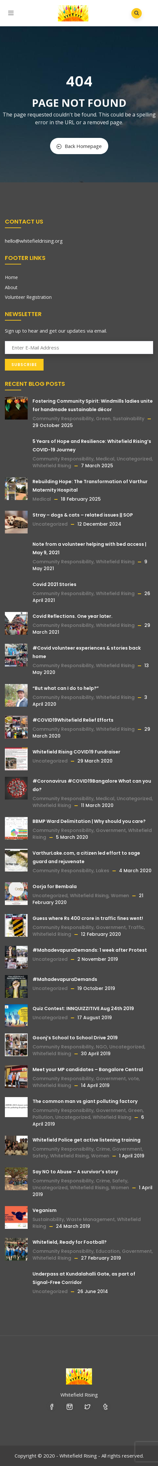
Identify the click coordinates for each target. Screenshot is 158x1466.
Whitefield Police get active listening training (86, 1140)
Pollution (43, 1117)
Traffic (136, 927)
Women (120, 895)
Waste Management (90, 1219)
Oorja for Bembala (55, 886)
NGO (101, 1047)
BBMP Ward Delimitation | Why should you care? (89, 821)
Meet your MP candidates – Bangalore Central (88, 1069)
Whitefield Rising (52, 465)
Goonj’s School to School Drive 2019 (75, 1037)
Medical (105, 459)
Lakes (102, 870)
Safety (40, 1156)
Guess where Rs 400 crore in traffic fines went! (88, 918)
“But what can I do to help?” (66, 688)
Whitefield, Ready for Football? (70, 1242)
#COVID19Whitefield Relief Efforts (73, 720)
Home (11, 277)
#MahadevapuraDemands (65, 979)
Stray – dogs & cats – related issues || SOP (83, 515)
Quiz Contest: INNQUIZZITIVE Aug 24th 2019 (83, 1008)
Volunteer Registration (28, 297)
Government (111, 830)
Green (103, 418)
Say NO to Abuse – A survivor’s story (75, 1171)
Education (108, 1251)
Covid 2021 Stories (54, 584)
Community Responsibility (63, 418)
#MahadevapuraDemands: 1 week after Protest (90, 950)
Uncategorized (134, 459)
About (11, 287)
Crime (103, 1149)
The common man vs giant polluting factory (85, 1101)
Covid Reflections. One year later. (72, 616)
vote (133, 1078)
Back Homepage (79, 146)
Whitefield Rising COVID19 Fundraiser (76, 752)
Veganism (45, 1210)
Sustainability (128, 418)
